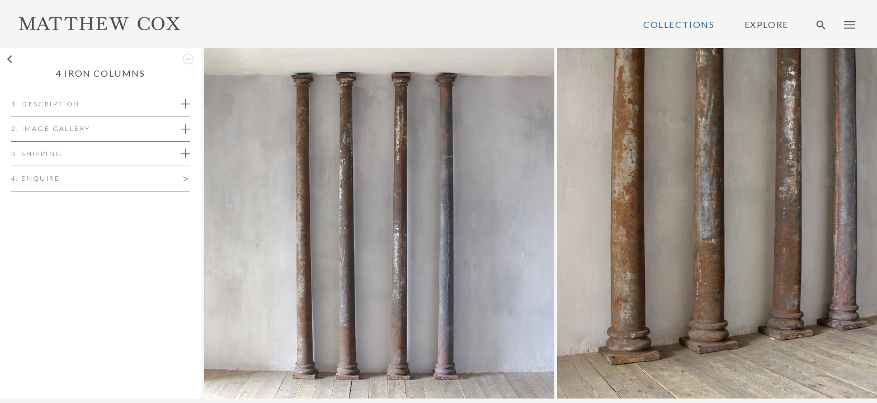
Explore (766, 24)
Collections (679, 24)
